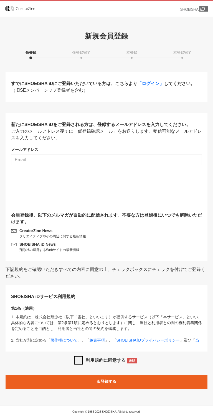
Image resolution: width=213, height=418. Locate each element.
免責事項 (97, 340)
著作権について (64, 340)
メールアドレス (24, 149)
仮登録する (106, 381)
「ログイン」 (150, 83)
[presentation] (106, 187)
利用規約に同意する (112, 361)
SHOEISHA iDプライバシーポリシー (148, 340)
